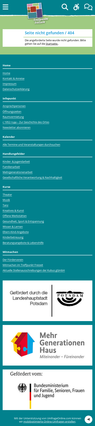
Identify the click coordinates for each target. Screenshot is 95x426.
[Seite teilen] (88, 419)
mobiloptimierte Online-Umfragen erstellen (49, 421)
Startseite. (52, 44)
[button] (5, 7)
